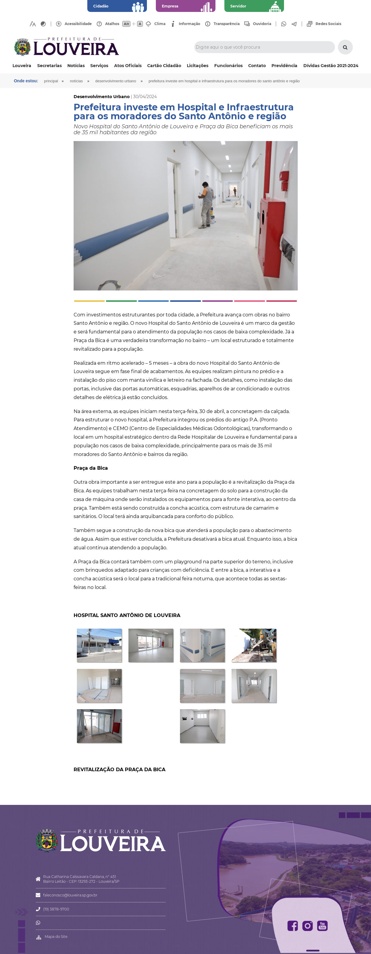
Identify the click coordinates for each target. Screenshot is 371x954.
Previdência (284, 65)
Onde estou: (26, 80)
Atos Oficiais (128, 65)
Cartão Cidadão (164, 65)
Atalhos (112, 24)
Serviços (99, 65)
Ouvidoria (262, 24)
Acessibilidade (78, 24)
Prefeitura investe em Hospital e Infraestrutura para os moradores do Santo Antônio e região (224, 81)
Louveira (22, 65)
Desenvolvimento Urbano (115, 81)
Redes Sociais (328, 24)
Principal (51, 81)
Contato (257, 65)
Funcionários (228, 65)
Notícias (76, 65)
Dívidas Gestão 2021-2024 (330, 65)
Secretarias (49, 65)
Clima (159, 24)
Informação (189, 24)
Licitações (197, 65)
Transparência (227, 24)
